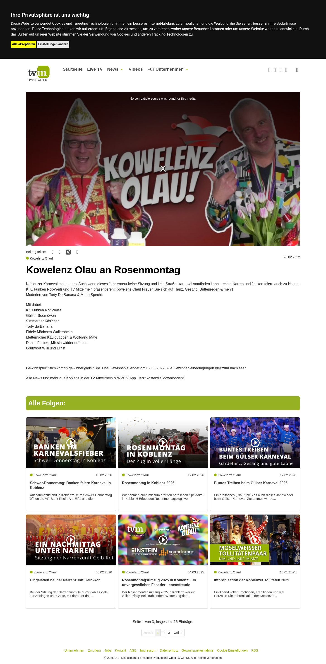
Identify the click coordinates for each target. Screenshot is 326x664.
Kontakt (120, 650)
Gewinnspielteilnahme (197, 650)
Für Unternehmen (165, 69)
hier (218, 368)
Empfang (94, 650)
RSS (254, 650)
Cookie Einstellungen (232, 650)
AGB (132, 650)
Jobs (107, 650)
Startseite (73, 69)
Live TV (95, 69)
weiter (178, 633)
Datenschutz (169, 650)
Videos (136, 69)
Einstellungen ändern (53, 44)
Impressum (148, 650)
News (112, 69)
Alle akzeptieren (23, 44)
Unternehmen (74, 650)
